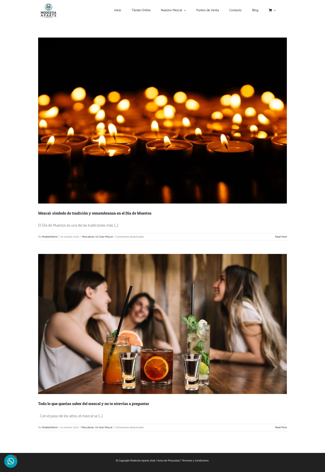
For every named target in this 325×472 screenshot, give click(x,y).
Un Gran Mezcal (104, 237)
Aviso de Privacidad (168, 460)
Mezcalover (88, 237)
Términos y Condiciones (195, 460)
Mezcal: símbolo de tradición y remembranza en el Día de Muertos (95, 213)
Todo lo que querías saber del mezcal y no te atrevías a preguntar (93, 403)
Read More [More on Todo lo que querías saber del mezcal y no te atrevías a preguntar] (281, 427)
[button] (10, 461)
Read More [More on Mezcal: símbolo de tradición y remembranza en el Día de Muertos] (281, 237)
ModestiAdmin (50, 237)
